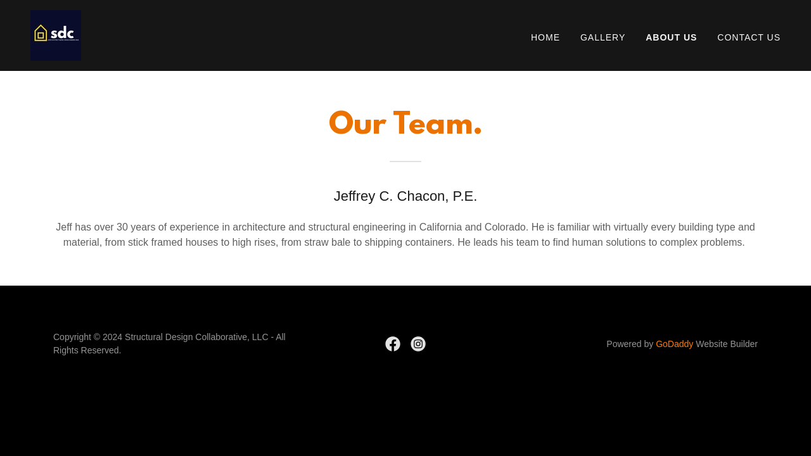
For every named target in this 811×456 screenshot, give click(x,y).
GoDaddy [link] (674, 344)
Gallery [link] (602, 37)
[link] (55, 34)
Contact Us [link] (749, 37)
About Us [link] (671, 37)
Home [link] (545, 37)
